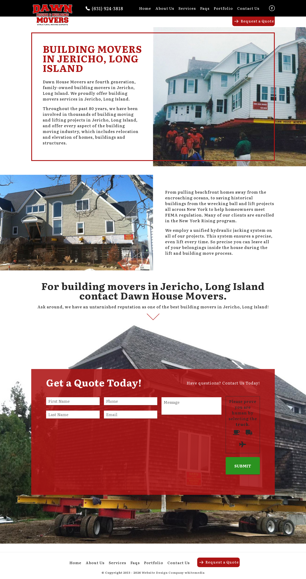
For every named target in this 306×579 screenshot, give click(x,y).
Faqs (205, 8)
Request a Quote (257, 21)
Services (187, 8)
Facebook (272, 8)
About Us (164, 8)
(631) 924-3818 (107, 8)
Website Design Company (163, 572)
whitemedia (195, 572)
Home (145, 8)
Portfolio (223, 8)
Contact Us (248, 8)
